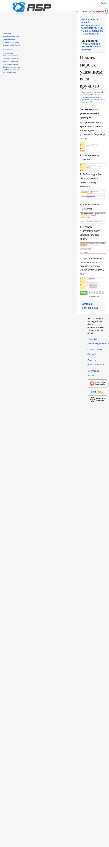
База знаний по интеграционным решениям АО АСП (92, 23)
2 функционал (91, 33)
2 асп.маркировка (93, 30)
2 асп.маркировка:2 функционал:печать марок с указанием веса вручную (93, 97)
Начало (85, 19)
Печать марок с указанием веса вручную (91, 46)
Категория (86, 303)
